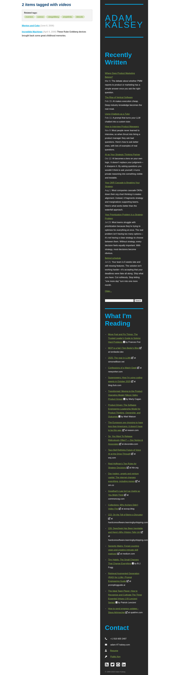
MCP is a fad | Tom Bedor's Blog (123, 348)
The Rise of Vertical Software (119, 97)
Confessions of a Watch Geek (122, 368)
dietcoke (79, 17)
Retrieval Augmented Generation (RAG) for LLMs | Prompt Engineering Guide (123, 577)
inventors (29, 17)
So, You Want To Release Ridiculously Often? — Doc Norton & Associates (125, 440)
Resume (114, 650)
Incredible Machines (32, 32)
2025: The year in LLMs (119, 358)
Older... (108, 291)
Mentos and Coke (31, 25)
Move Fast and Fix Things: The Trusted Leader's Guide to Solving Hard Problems (124, 338)
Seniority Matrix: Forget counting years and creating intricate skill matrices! (123, 550)
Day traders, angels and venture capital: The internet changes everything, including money (123, 477)
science (40, 17)
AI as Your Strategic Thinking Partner (122, 154)
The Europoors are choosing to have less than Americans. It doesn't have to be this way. (125, 426)
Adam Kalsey (124, 21)
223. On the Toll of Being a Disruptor (125, 514)
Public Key (115, 656)
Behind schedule (113, 258)
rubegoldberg (53, 17)
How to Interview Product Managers (122, 126)
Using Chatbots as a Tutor (117, 114)
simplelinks (67, 17)
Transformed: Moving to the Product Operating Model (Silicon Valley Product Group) (125, 395)
